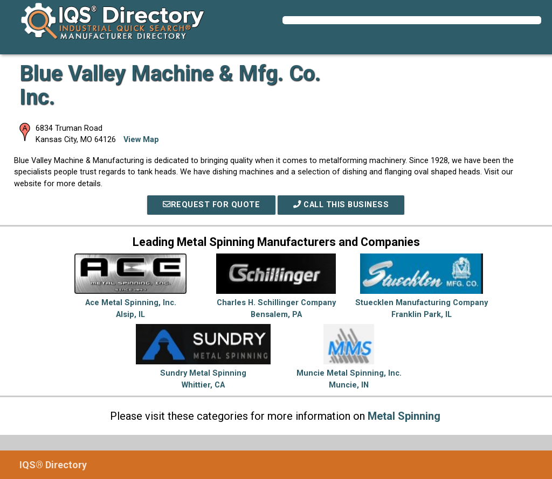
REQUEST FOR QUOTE (211, 204)
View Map (141, 139)
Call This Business (341, 204)
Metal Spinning (404, 416)
